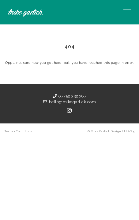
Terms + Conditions (18, 131)
